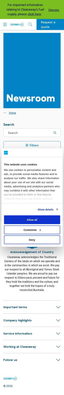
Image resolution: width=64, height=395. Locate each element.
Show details (46, 209)
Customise (32, 229)
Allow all (32, 219)
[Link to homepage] (10, 378)
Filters (32, 145)
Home (12, 113)
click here (34, 14)
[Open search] (30, 24)
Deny (32, 239)
